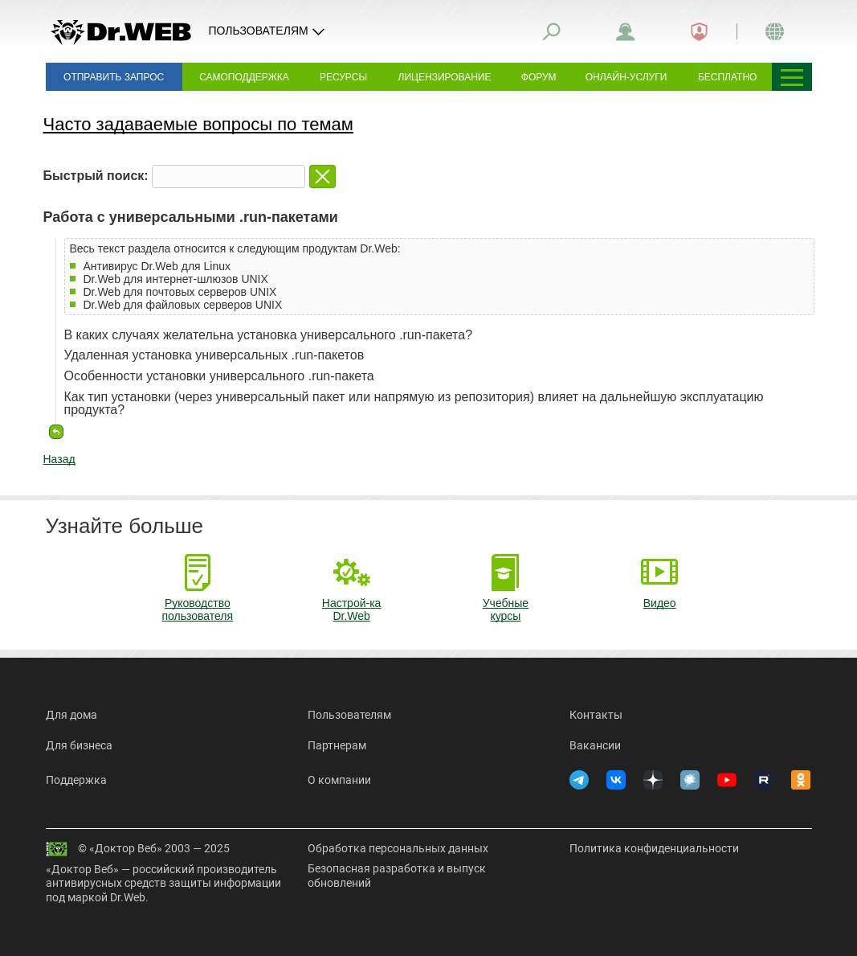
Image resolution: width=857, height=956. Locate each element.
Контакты (595, 714)
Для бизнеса (79, 745)
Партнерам (337, 745)
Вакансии (595, 745)
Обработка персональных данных (398, 848)
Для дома (71, 714)
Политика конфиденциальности (654, 848)
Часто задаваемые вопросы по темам (198, 124)
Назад (59, 459)
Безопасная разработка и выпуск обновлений (397, 875)
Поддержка (76, 780)
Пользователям (349, 714)
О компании (339, 780)
